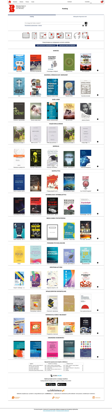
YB (79, 1)
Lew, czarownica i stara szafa (34, 366)
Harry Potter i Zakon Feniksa (34, 369)
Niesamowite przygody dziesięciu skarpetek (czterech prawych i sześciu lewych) (42, 370)
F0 (91, 1)
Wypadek (67, 370)
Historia (21, 1)
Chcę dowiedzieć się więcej (49, 410)
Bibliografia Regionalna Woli (80, 16)
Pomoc (27, 1)
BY (82, 1)
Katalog (32, 16)
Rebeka (67, 369)
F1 (93, 1)
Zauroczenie (49, 370)
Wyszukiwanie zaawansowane (31, 25)
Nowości (15, 1)
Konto (32, 1)
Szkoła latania (68, 366)
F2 (97, 1)
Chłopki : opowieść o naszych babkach (53, 365)
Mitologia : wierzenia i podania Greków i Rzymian (37, 365)
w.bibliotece (48, 393)
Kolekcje (40, 25)
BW (76, 1)
